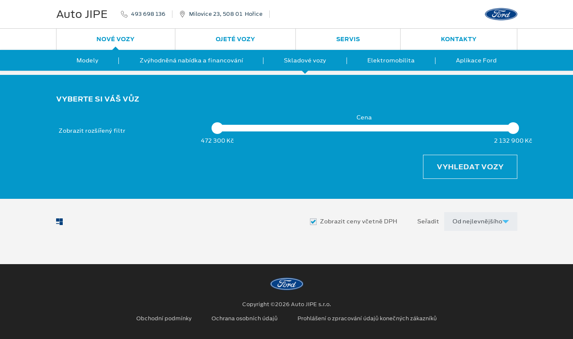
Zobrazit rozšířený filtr (92, 130)
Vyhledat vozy (470, 167)
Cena (364, 117)
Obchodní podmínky (164, 318)
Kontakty (459, 39)
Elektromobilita (391, 60)
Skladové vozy (305, 60)
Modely (87, 60)
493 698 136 (148, 14)
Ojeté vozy (235, 39)
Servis (348, 39)
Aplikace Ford (476, 60)
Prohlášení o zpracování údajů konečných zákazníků (367, 318)
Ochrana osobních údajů (244, 318)
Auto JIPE (82, 14)
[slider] (218, 128)
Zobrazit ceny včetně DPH (358, 221)
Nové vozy (115, 39)
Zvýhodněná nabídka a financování (191, 60)
